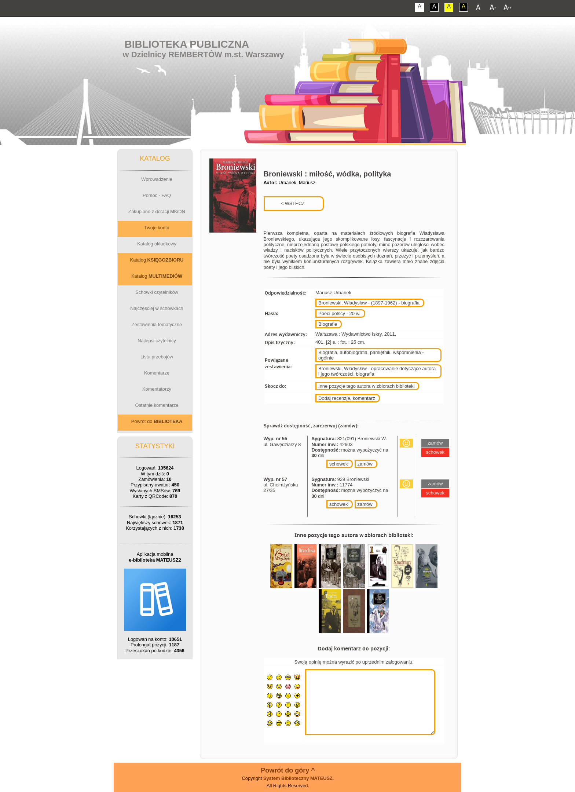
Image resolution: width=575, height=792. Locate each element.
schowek (338, 464)
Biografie (327, 324)
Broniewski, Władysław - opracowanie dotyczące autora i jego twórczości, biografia (377, 371)
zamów (365, 464)
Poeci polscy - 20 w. (339, 313)
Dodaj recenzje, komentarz (346, 398)
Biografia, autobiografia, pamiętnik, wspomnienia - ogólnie (371, 355)
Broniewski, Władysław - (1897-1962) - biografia (369, 303)
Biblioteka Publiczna (187, 44)
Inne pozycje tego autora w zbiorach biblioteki (366, 386)
